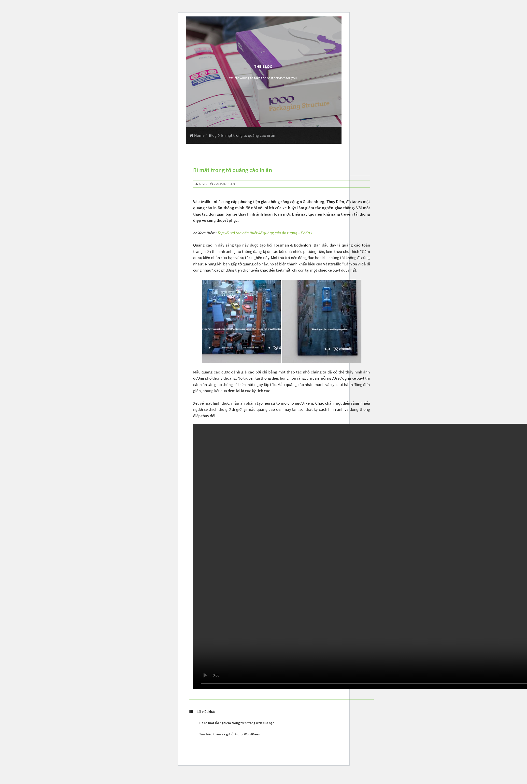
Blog (213, 135)
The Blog (263, 66)
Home (196, 135)
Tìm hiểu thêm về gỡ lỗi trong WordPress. (230, 734)
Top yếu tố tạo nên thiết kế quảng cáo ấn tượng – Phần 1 (264, 232)
